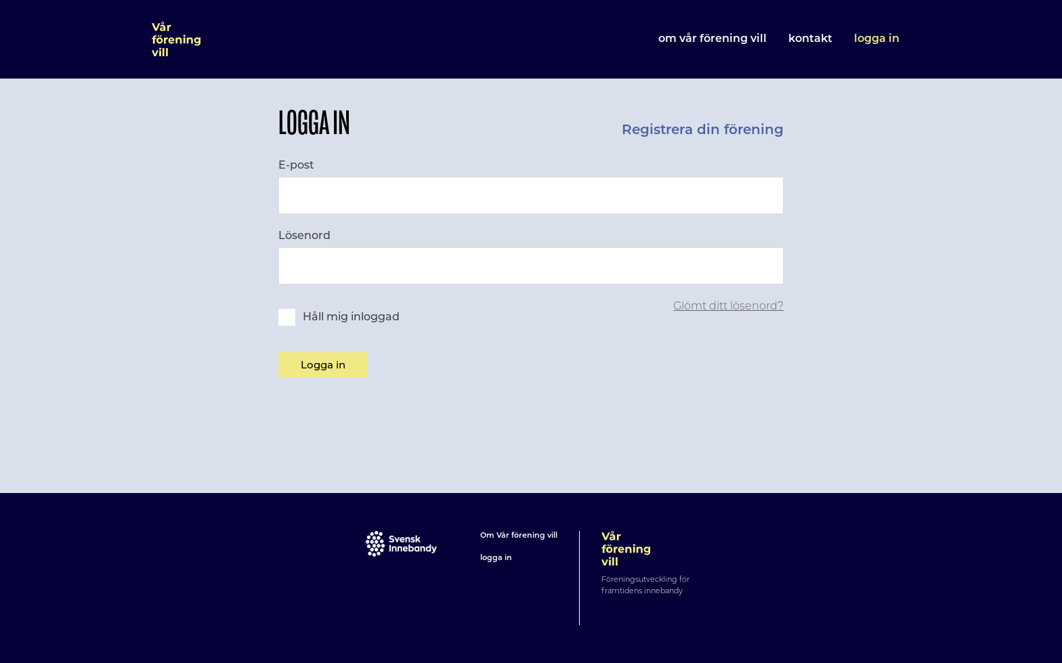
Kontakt (810, 39)
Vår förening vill (176, 39)
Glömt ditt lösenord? (728, 305)
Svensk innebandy (401, 544)
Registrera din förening (703, 130)
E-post (296, 164)
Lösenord (304, 235)
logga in (496, 558)
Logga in (876, 39)
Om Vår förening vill (712, 39)
